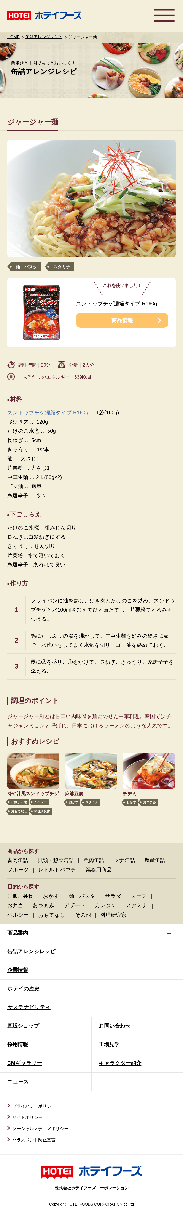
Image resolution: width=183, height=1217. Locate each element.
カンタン (105, 905)
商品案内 (17, 933)
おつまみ (149, 802)
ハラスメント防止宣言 (34, 1139)
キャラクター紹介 (120, 1063)
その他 (83, 915)
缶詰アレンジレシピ (43, 37)
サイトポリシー (27, 1117)
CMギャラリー (24, 1063)
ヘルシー (40, 802)
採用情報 (17, 1044)
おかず (73, 802)
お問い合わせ (115, 1026)
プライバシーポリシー (34, 1106)
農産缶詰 (155, 860)
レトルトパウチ (57, 870)
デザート (74, 905)
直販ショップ (23, 1026)
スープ (139, 896)
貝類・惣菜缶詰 (56, 860)
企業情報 (17, 970)
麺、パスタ (26, 266)
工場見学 (109, 1044)
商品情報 (122, 320)
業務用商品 (99, 870)
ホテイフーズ (44, 15)
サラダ (113, 896)
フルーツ (18, 870)
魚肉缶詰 (94, 860)
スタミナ (61, 266)
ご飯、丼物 (19, 802)
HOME (13, 37)
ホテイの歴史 (23, 988)
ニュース (18, 1081)
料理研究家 (42, 811)
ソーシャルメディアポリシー (40, 1128)
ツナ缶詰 (124, 860)
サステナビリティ (29, 1007)
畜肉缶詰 (17, 860)
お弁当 (15, 905)
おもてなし (19, 811)
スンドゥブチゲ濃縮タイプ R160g (47, 412)
